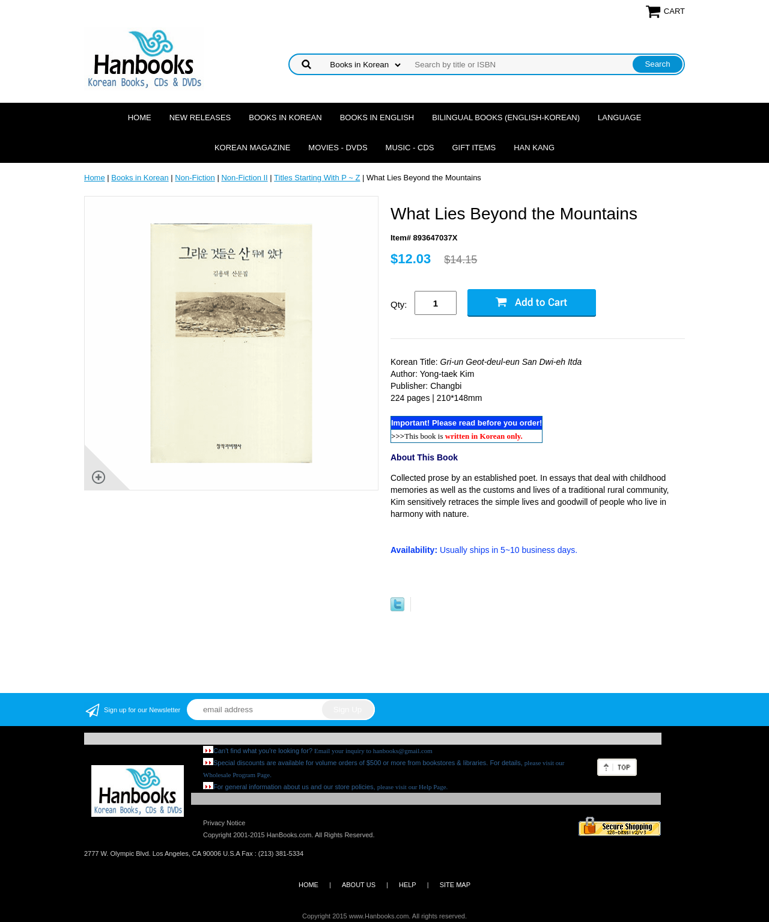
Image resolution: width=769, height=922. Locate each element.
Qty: (399, 304)
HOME (308, 884)
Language (619, 117)
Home (139, 117)
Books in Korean (285, 117)
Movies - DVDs (337, 147)
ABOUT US (358, 884)
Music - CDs (410, 147)
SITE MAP (455, 884)
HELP (407, 884)
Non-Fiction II (244, 177)
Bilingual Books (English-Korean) (506, 117)
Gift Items (474, 147)
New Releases (200, 117)
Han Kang (534, 147)
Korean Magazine (252, 147)
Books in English (377, 117)
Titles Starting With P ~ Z (317, 177)
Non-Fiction (194, 177)
